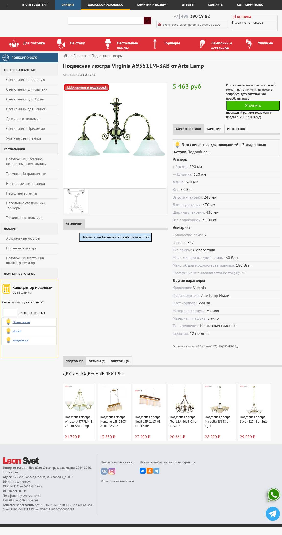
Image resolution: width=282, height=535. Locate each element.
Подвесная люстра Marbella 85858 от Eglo (217, 421)
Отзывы (188, 5)
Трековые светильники (24, 218)
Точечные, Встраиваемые (26, 174)
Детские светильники (23, 119)
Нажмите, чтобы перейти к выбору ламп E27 (115, 237)
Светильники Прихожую (25, 128)
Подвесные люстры (21, 248)
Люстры (79, 56)
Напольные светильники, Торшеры (26, 205)
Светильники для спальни (26, 89)
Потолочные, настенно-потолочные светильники (26, 161)
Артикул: (69, 75)
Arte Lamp (209, 295)
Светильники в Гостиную (25, 79)
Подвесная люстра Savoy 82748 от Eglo (254, 419)
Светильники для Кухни (25, 99)
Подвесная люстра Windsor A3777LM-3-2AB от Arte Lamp (79, 421)
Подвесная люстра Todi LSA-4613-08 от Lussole (184, 421)
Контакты (215, 5)
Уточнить (253, 105)
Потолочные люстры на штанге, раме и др (25, 260)
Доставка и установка (105, 5)
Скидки (68, 5)
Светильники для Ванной (26, 109)
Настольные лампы (21, 193)
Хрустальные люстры (23, 238)
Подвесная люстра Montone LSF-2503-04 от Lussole (113, 421)
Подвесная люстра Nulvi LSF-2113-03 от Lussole (148, 421)
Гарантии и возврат (152, 5)
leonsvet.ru (10, 472)
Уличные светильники (23, 138)
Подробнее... (199, 152)
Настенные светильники (25, 183)
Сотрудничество (250, 5)
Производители (35, 5)
